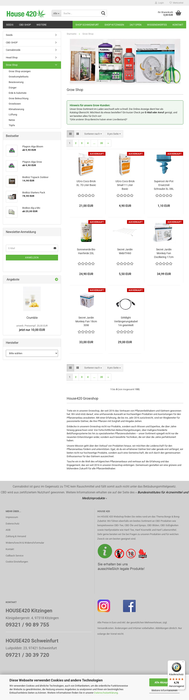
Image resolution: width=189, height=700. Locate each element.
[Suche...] (56, 13)
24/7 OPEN (135, 24)
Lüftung (13, 114)
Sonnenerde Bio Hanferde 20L (86, 251)
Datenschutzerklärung (106, 692)
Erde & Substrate (17, 92)
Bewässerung (16, 82)
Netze (12, 120)
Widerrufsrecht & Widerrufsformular (25, 542)
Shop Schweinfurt (87, 24)
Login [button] (159, 3)
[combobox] (93, 134)
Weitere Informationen (164, 690)
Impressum (12, 517)
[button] (70, 134)
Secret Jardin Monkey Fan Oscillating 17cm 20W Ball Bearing (164, 253)
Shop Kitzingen (114, 24)
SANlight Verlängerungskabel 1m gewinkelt (126, 321)
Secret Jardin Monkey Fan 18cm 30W (86, 321)
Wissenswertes (157, 24)
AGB (8, 529)
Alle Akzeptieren (164, 682)
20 (101, 143)
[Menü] (183, 662)
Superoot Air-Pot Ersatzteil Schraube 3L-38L (164, 185)
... (94, 143)
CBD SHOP (25, 24)
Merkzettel (176, 3)
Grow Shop (12, 64)
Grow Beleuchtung (18, 98)
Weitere (41, 24)
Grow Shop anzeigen (20, 71)
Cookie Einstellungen (17, 561)
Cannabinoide (13, 49)
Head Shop (12, 57)
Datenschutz (12, 523)
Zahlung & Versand (16, 536)
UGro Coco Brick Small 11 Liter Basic (125, 185)
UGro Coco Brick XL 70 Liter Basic (86, 183)
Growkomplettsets (19, 76)
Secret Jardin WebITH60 (125, 251)
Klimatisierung (16, 109)
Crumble (32, 318)
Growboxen (15, 103)
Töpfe (12, 125)
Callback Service (14, 555)
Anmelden (32, 257)
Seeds (9, 24)
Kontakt (178, 24)
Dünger (12, 87)
